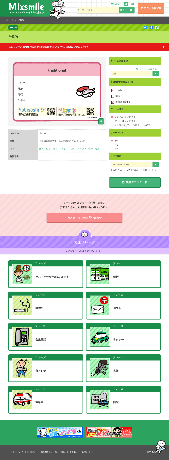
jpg (116, 140)
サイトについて (15, 452)
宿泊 (55, 149)
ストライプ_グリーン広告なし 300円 (132, 125)
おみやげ (81, 149)
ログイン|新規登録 (151, 8)
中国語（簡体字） (124, 102)
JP (126, 4)
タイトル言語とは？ (147, 68)
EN (132, 4)
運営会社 (73, 452)
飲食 (90, 149)
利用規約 (31, 452)
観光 (48, 149)
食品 (97, 149)
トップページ (7, 20)
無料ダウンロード (134, 182)
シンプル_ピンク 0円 (125, 117)
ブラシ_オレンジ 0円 (125, 121)
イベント (64, 149)
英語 (118, 96)
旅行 (73, 149)
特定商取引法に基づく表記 (53, 452)
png (116, 144)
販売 (41, 149)
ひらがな (115, 4)
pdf (116, 148)
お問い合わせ (88, 452)
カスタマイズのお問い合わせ (84, 217)
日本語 (119, 90)
